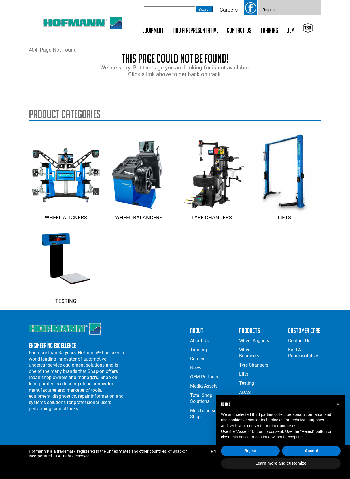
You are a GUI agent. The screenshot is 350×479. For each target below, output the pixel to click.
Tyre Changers (211, 214)
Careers (229, 10)
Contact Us (239, 30)
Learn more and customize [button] (280, 463)
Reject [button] (250, 450)
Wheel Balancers (139, 214)
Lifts (284, 214)
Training (269, 30)
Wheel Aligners (66, 214)
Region (268, 9)
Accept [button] (311, 450)
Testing (66, 298)
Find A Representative (195, 30)
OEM (290, 30)
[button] (338, 403)
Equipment (153, 30)
